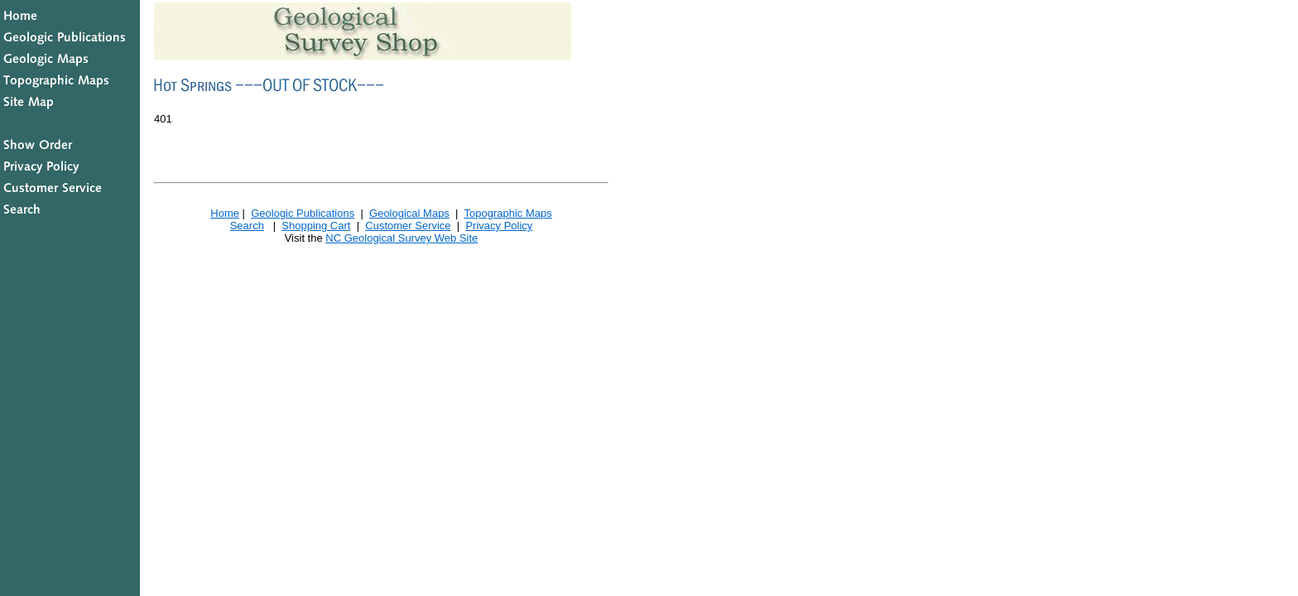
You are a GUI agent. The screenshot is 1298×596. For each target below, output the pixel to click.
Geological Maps (409, 213)
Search (247, 225)
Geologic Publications (302, 213)
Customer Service (407, 225)
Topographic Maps (507, 213)
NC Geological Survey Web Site (401, 238)
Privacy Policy (498, 225)
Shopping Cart (315, 225)
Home (224, 213)
